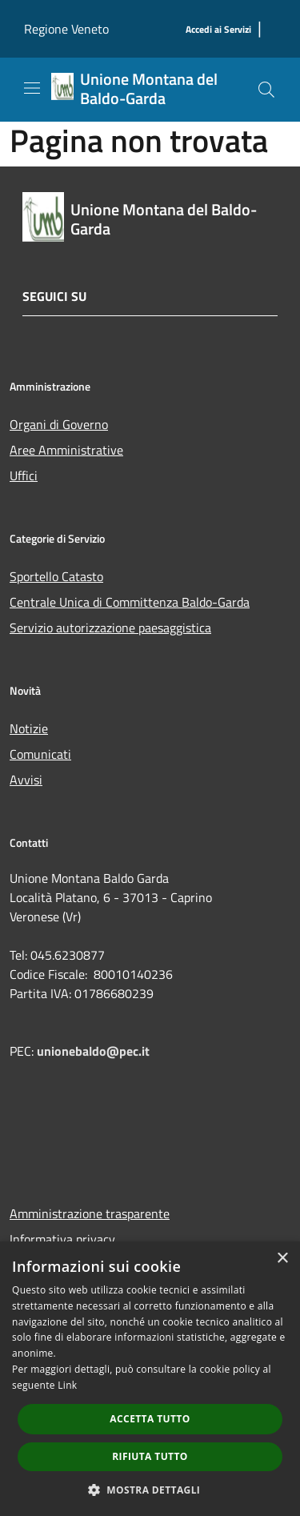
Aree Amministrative (66, 449)
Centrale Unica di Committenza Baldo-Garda (130, 602)
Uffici (24, 475)
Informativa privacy (62, 1239)
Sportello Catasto (56, 576)
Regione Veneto (66, 28)
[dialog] (150, 1378)
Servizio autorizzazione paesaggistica (110, 627)
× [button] (282, 1259)
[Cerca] (266, 89)
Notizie (29, 728)
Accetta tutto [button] (150, 1419)
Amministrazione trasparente (90, 1213)
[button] (150, 1490)
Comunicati (40, 754)
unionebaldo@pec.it (95, 1051)
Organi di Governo (59, 424)
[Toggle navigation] (32, 88)
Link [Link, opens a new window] (67, 1385)
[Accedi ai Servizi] (218, 30)
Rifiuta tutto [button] (150, 1456)
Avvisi (26, 779)
